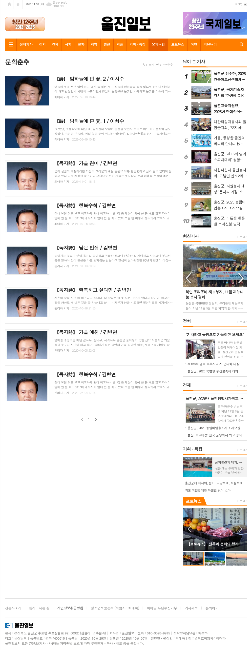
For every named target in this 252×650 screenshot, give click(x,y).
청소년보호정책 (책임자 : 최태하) (115, 608)
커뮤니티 (210, 44)
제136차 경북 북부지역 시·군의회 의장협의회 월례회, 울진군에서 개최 (216, 364)
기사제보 (191, 608)
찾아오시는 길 (39, 608)
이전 (82, 419)
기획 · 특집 (137, 44)
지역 (94, 44)
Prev (189, 529)
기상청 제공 (58, 5)
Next (240, 529)
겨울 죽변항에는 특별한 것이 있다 (208, 490)
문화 (81, 44)
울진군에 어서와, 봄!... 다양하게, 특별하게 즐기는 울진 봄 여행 (216, 483)
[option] (215, 278)
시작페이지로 (9, 4)
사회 (68, 44)
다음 (96, 419)
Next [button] (241, 278)
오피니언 (158, 44)
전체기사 (26, 44)
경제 (55, 44)
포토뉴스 (177, 44)
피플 (120, 44)
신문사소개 (13, 608)
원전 (107, 44)
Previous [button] (189, 278)
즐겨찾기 (18, 4)
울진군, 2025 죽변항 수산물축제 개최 (213, 371)
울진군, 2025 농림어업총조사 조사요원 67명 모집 (216, 428)
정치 (42, 44)
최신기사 (191, 236)
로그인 (239, 4)
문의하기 (212, 608)
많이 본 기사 (194, 61)
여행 (193, 44)
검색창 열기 (240, 44)
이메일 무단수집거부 (162, 608)
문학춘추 (168, 64)
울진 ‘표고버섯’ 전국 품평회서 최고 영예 (215, 435)
